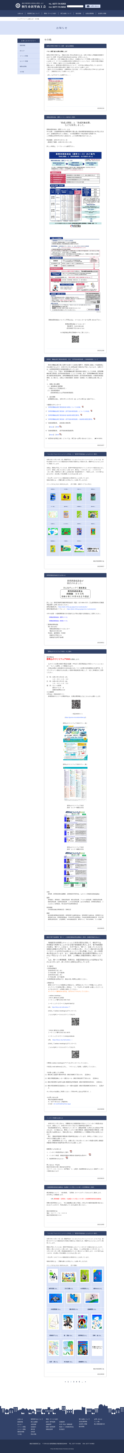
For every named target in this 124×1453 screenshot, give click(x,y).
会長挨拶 (33, 1424)
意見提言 (62, 1429)
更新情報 (22, 45)
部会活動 (33, 1434)
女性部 (33, 1431)
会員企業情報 (90, 13)
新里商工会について (33, 13)
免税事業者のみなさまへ (56, 1158)
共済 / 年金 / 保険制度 (65, 1424)
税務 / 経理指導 (50, 1427)
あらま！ (22, 50)
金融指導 (48, 1424)
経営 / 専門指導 (50, 1422)
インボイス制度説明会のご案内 (58, 1152)
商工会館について (66, 13)
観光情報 (78, 13)
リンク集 (96, 1421)
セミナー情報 (24, 61)
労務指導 (62, 1422)
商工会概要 (34, 1422)
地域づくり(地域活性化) (66, 1427)
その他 (22, 71)
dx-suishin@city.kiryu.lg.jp (62, 1104)
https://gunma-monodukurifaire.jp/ (75, 717)
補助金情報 (23, 66)
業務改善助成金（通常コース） (58, 617)
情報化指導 (49, 1429)
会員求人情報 (102, 13)
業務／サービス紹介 (50, 13)
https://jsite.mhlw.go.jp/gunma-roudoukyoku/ (72, 607)
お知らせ (20, 13)
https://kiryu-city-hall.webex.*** (61, 1007)
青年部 (33, 1429)
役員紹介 (33, 1427)
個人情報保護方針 (99, 1424)
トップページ (21, 19)
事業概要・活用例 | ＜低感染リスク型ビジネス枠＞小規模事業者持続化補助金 (77, 1199)
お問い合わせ (95, 6)
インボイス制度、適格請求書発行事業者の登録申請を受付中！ (68, 1155)
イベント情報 (24, 56)
